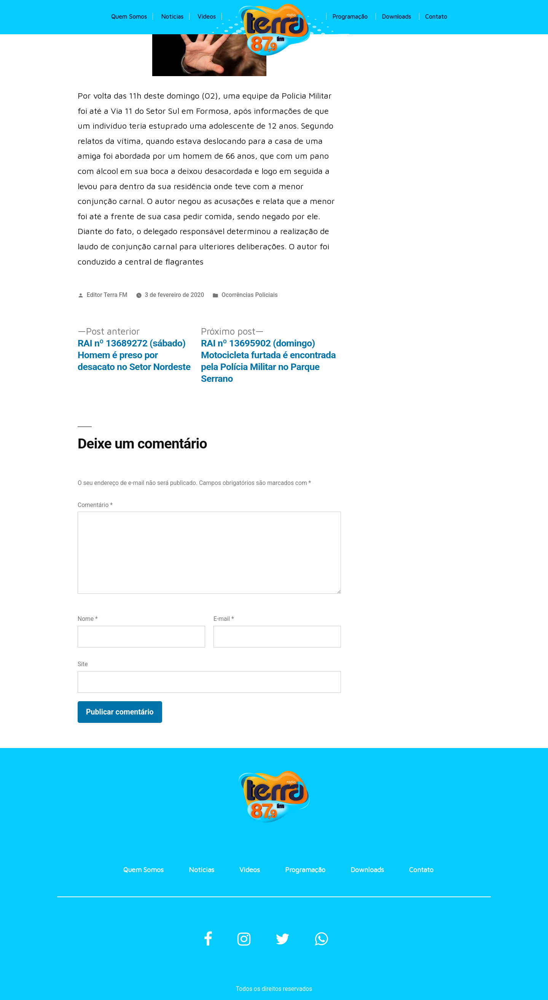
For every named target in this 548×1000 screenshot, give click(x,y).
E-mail (223, 618)
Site (83, 664)
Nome (88, 618)
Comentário (95, 505)
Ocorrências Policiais (249, 294)
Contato (436, 16)
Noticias (172, 16)
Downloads (396, 16)
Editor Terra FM (107, 294)
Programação (350, 16)
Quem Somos (129, 16)
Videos (207, 16)
